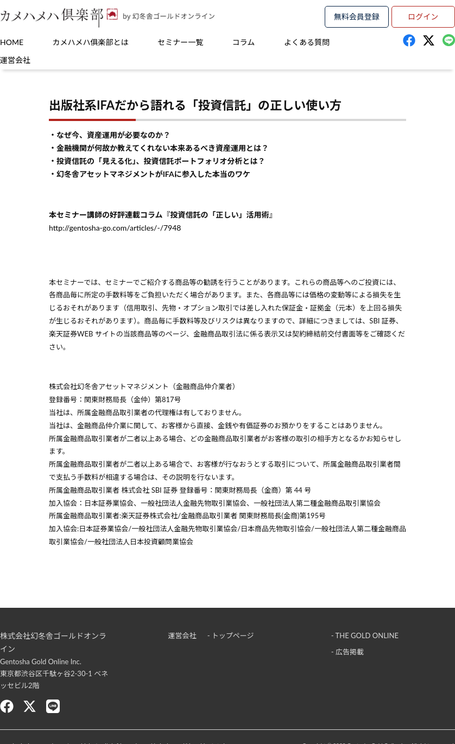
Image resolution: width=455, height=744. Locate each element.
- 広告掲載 (347, 651)
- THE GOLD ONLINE (365, 635)
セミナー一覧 (180, 42)
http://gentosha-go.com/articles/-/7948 (115, 227)
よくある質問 (307, 42)
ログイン (423, 16)
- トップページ (230, 635)
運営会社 (15, 60)
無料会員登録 (357, 16)
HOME (11, 42)
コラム (243, 42)
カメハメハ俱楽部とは (91, 42)
